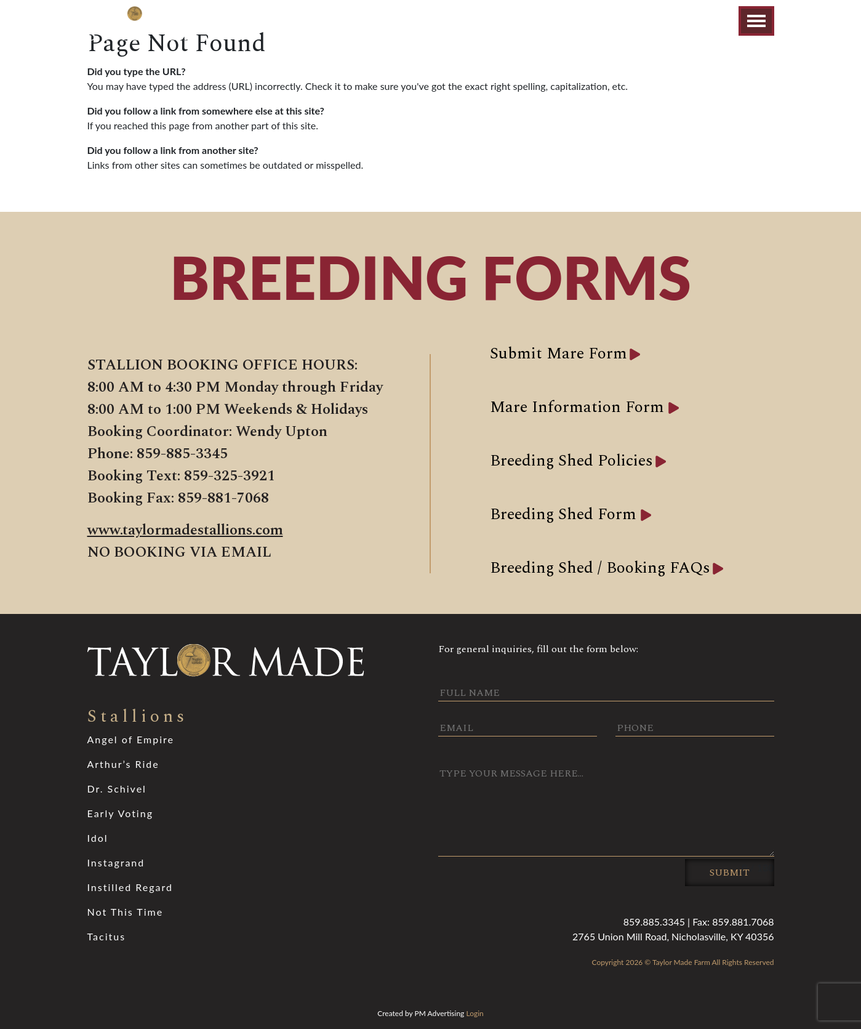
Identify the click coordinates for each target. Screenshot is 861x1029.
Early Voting (120, 813)
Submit (730, 872)
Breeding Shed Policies (571, 460)
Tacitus (106, 936)
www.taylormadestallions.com (185, 530)
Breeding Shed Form (565, 514)
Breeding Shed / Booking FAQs (600, 567)
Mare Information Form (579, 407)
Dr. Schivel (116, 788)
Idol (97, 838)
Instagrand (116, 862)
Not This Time (125, 912)
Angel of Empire (130, 739)
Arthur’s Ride (123, 764)
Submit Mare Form (558, 353)
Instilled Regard (130, 887)
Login (474, 1013)
